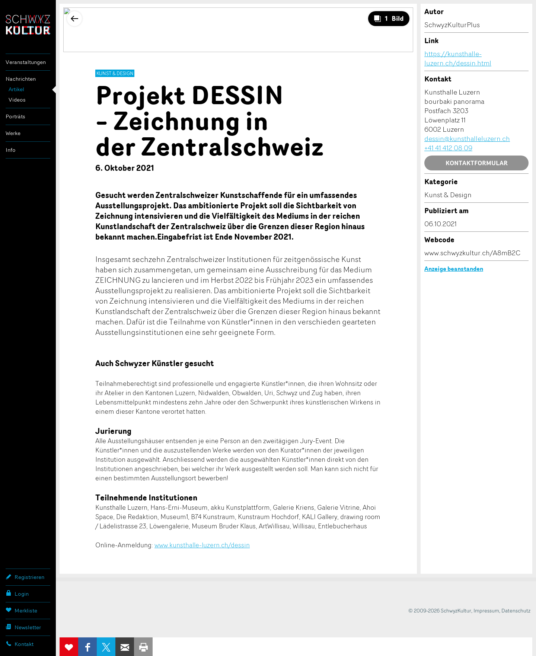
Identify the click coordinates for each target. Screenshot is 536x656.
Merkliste (21, 610)
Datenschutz (515, 610)
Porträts (15, 116)
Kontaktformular (477, 163)
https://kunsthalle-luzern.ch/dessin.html (457, 58)
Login (17, 593)
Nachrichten (21, 79)
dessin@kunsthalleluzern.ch (467, 138)
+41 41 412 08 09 (448, 148)
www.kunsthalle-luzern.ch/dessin (202, 544)
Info (11, 150)
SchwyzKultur (28, 25)
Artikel (16, 89)
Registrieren (25, 577)
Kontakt (20, 644)
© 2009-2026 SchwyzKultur (439, 610)
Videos (17, 99)
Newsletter (23, 627)
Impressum (486, 610)
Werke (13, 133)
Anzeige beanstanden (453, 268)
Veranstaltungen (26, 62)
